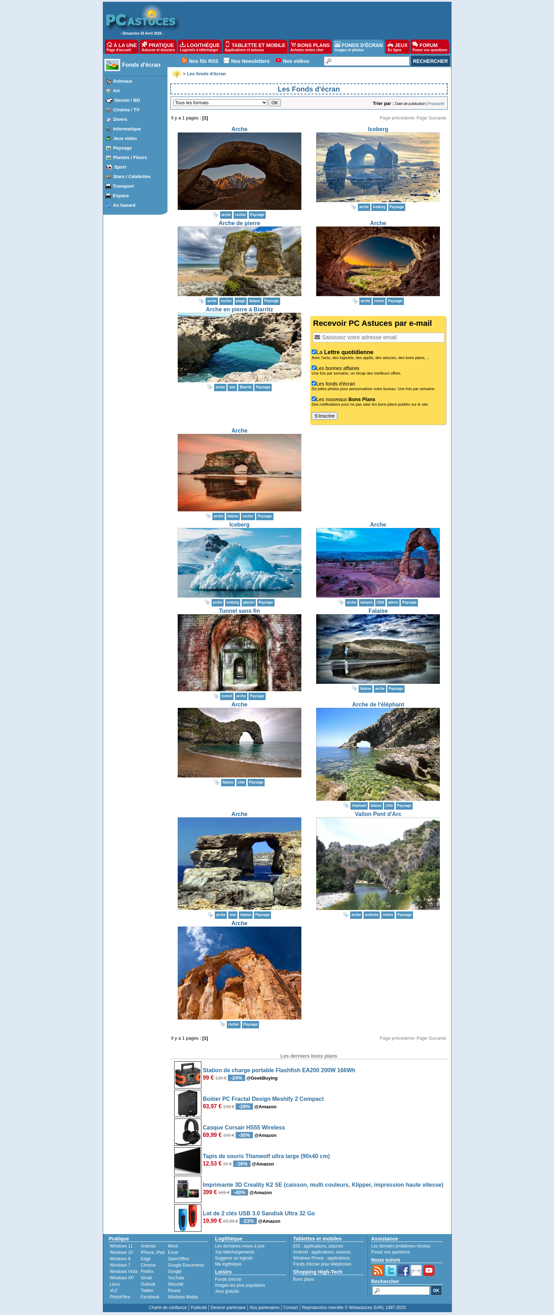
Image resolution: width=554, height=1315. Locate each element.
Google (175, 1271)
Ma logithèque (228, 1264)
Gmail (146, 1277)
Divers (120, 119)
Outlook (148, 1284)
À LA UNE (122, 46)
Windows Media (183, 1297)
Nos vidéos (296, 61)
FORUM (429, 46)
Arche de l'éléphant (378, 704)
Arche (239, 129)
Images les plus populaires (240, 1285)
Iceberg (378, 129)
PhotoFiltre (120, 1297)
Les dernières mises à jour (240, 1246)
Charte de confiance (168, 1307)
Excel (173, 1252)
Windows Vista (123, 1271)
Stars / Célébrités (132, 176)
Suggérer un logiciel (234, 1258)
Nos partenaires (264, 1307)
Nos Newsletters (250, 61)
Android (148, 1246)
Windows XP (122, 1277)
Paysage (122, 148)
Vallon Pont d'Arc (378, 814)
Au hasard (124, 205)
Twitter (147, 1290)
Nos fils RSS (203, 61)
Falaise (378, 611)
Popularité (436, 104)
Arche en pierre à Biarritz (239, 309)
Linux (115, 1284)
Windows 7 (120, 1265)
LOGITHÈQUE (199, 46)
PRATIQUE (158, 46)
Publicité (199, 1307)
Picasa (174, 1290)
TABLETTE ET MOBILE (255, 46)
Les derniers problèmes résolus (400, 1246)
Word (173, 1246)
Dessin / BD (127, 100)
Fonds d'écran (141, 65)
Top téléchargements (234, 1252)
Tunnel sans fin (239, 611)
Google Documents (186, 1265)
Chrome (148, 1265)
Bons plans (303, 1279)
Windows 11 (121, 1246)
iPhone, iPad (153, 1252)
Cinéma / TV (126, 109)
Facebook (150, 1297)
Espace (121, 195)
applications (315, 1246)
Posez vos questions (390, 1252)
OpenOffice (178, 1258)
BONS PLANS (310, 46)
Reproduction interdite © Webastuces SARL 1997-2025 (354, 1307)
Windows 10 (121, 1252)
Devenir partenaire (228, 1307)
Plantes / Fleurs (130, 157)
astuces (336, 1246)
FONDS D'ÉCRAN (359, 46)
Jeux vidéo (125, 138)
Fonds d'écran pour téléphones (322, 1264)
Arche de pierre (239, 223)
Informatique (127, 128)
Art (116, 90)
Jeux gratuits (227, 1291)
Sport (120, 167)
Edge (146, 1258)
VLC (114, 1290)
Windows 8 (120, 1258)
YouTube (176, 1277)
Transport (123, 186)
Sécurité (175, 1284)
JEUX (397, 46)
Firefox (147, 1271)
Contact (290, 1307)
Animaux (122, 81)
